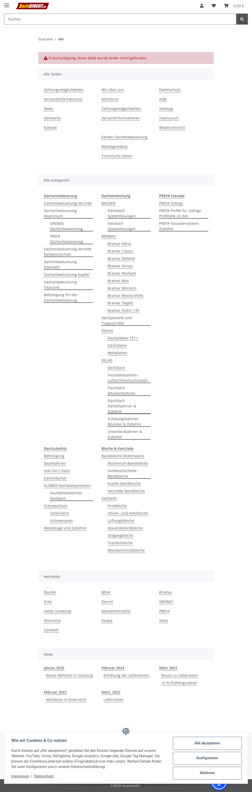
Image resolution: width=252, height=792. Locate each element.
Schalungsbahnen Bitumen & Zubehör (124, 421)
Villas (163, 620)
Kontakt (50, 127)
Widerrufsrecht (172, 127)
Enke (48, 601)
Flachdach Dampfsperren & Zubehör (122, 406)
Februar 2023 (55, 692)
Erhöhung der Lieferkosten (126, 675)
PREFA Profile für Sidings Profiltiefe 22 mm (180, 213)
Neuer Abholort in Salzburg (69, 675)
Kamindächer (55, 478)
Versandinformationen (63, 99)
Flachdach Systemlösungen (122, 213)
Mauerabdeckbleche (125, 528)
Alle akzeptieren (206, 743)
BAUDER (109, 203)
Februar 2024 (113, 667)
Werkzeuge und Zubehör (65, 528)
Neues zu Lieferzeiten (179, 675)
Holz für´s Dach (57, 470)
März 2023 (168, 667)
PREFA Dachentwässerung (66, 239)
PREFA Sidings (171, 203)
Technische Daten (117, 155)
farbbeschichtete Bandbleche (122, 473)
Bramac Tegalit (120, 302)
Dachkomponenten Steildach (66, 495)
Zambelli (51, 630)
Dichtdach (116, 367)
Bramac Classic (120, 251)
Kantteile (109, 498)
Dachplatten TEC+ (123, 338)
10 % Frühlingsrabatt (179, 682)
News (48, 108)
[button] (202, 6)
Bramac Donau (120, 265)
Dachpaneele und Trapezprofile (117, 320)
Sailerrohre (59, 513)
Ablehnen (205, 773)
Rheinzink (52, 620)
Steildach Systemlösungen (122, 226)
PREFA (164, 611)
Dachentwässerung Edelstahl (60, 264)
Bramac (165, 592)
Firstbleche (117, 505)
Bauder (50, 592)
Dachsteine (117, 345)
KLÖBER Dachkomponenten (67, 485)
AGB (162, 99)
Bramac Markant (122, 273)
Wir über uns (113, 89)
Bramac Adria (119, 243)
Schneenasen (61, 520)
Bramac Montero (122, 288)
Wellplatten (117, 352)
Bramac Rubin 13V (123, 310)
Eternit (107, 330)
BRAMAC (109, 236)
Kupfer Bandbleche (124, 483)
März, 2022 (111, 692)
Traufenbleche (120, 542)
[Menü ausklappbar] (6, 3)
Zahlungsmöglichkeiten (64, 89)
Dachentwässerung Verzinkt (68, 203)
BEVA (106, 592)
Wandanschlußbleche (126, 550)
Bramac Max (118, 280)
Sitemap (166, 108)
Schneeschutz (56, 505)
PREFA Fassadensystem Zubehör (179, 226)
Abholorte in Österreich (66, 699)
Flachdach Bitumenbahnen (121, 390)
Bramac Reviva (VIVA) (125, 295)
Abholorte (52, 118)
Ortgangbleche (120, 535)
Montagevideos (115, 146)
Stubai (107, 620)
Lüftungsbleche (121, 520)
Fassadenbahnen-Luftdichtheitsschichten (128, 378)
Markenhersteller (116, 611)
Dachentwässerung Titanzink (60, 285)
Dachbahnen (55, 463)
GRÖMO (166, 601)
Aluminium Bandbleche (128, 463)
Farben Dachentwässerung (124, 137)
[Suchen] (242, 19)
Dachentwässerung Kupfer (67, 274)
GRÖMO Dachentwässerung (66, 226)
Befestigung (54, 455)
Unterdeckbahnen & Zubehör (125, 434)
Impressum (21, 776)
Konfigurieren (206, 758)
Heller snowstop (57, 611)
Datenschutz (45, 776)
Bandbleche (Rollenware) (123, 455)
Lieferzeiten (114, 699)
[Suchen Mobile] (120, 19)
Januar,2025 (54, 667)
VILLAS (107, 360)
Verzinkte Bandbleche (126, 490)
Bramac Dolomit (121, 258)
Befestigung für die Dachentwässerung (60, 297)
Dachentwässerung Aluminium (60, 213)
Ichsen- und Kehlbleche (128, 513)
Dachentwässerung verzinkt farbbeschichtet (67, 252)
